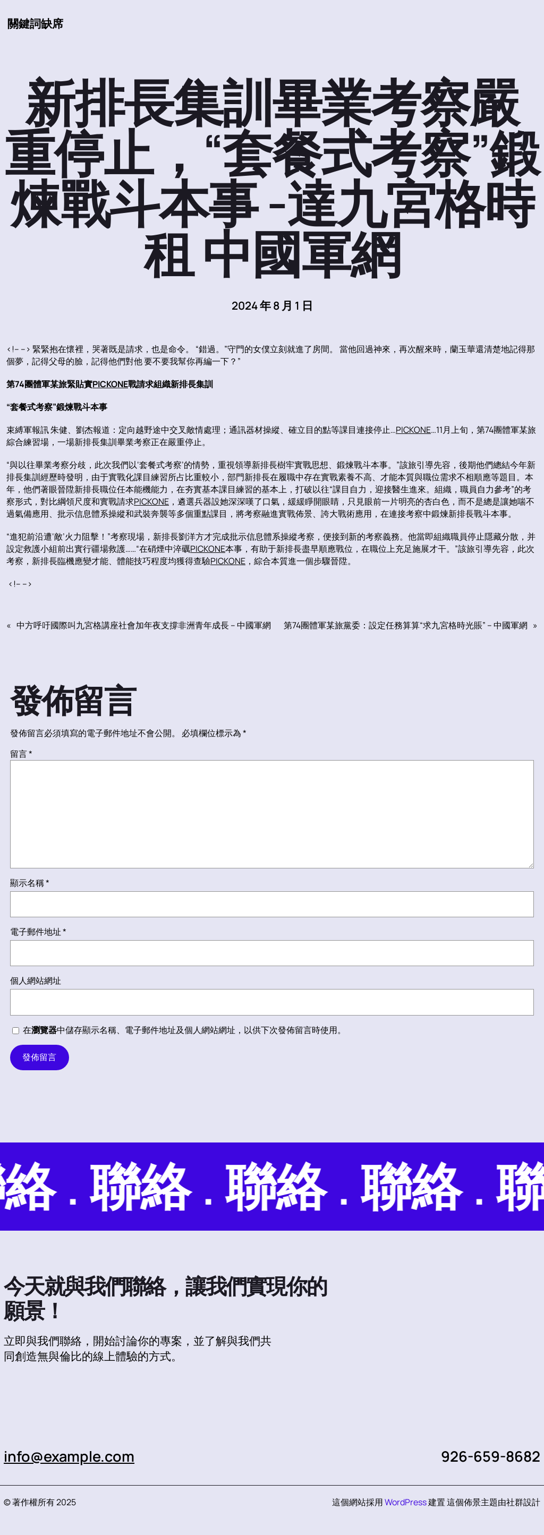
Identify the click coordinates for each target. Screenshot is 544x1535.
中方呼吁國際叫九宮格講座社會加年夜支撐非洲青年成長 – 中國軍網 (143, 625)
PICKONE (110, 384)
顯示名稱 (29, 883)
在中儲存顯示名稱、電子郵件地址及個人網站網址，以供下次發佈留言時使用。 (184, 1030)
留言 (21, 754)
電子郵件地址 (38, 931)
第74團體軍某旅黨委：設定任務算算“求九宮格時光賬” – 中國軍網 (406, 625)
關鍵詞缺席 (35, 23)
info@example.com (69, 1456)
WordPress (406, 1502)
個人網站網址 (35, 980)
